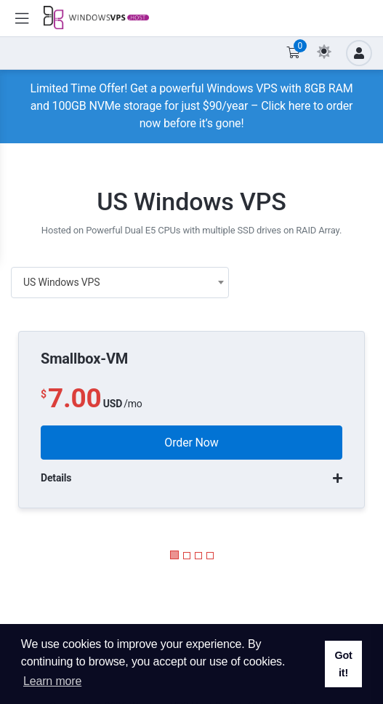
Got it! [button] (343, 664)
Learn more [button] (52, 681)
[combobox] (120, 282)
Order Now (191, 442)
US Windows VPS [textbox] (61, 282)
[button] (174, 555)
